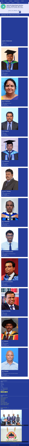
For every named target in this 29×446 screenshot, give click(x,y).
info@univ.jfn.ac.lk (5, 389)
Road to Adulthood (3, 398)
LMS (12, 10)
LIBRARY (2, 3)
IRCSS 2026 (14, 441)
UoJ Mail (9, 10)
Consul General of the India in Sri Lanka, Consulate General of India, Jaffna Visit (14, 425)
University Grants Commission (5, 403)
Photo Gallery (5, 407)
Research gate (3, 401)
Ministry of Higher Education (4, 404)
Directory (19, 10)
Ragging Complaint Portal (4, 397)
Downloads (15, 10)
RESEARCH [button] (7, 2)
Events (13, 3)
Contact (18, 2)
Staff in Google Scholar (4, 402)
